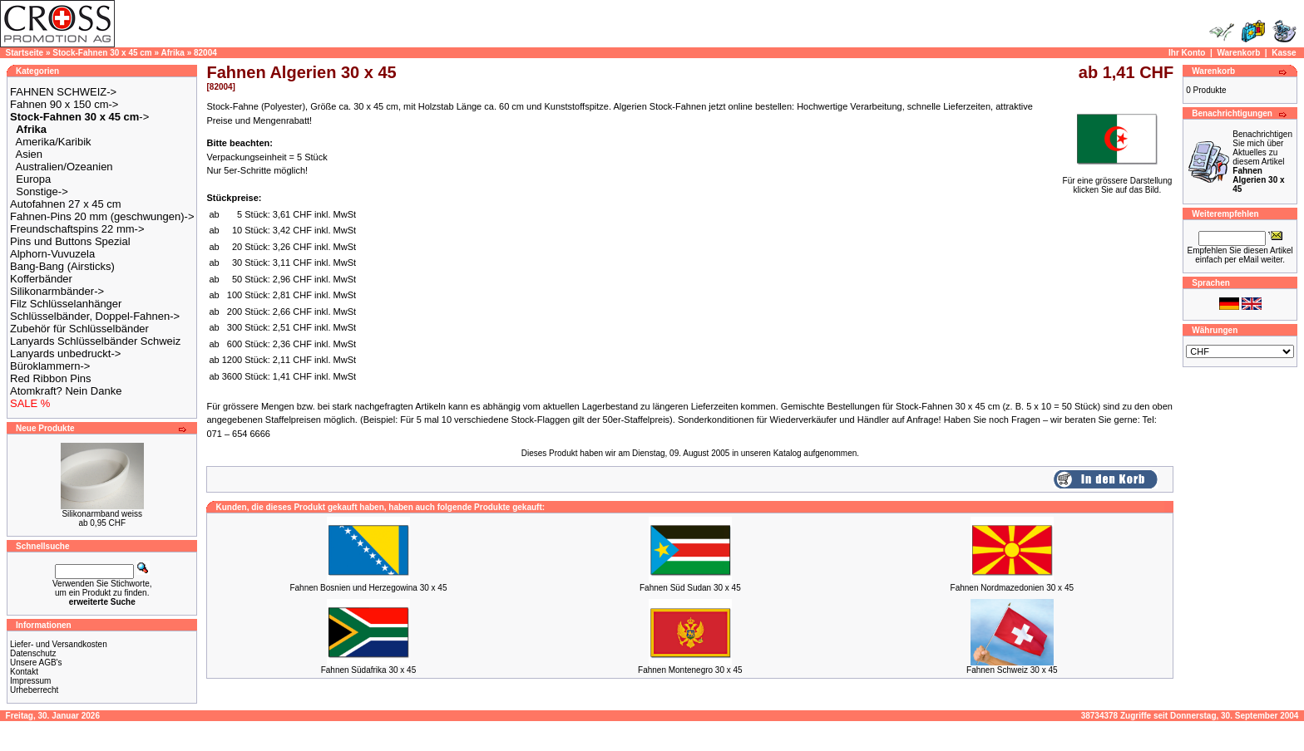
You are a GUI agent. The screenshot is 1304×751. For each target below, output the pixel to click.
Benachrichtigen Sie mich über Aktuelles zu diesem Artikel (1262, 162)
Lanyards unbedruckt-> (65, 353)
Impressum (30, 680)
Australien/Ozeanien (64, 166)
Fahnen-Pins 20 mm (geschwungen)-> (102, 216)
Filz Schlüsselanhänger (65, 303)
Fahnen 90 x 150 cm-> (64, 104)
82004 (205, 52)
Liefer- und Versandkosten (58, 644)
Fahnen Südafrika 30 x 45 (369, 670)
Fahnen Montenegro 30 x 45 (690, 670)
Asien (29, 154)
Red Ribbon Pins (50, 378)
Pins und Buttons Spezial (70, 241)
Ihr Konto (1186, 52)
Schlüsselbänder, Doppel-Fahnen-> (95, 316)
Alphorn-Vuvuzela (52, 254)
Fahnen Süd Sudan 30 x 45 (690, 587)
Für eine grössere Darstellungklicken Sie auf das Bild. (1118, 181)
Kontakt (24, 671)
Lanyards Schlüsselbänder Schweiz (95, 341)
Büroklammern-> (50, 366)
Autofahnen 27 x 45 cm (65, 204)
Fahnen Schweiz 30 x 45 (1012, 670)
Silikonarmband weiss (102, 513)
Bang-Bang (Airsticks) (62, 266)
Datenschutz (33, 653)
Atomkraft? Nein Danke (65, 391)
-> (79, 116)
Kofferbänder (41, 278)
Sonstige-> (42, 191)
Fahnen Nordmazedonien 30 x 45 (1012, 587)
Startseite (25, 52)
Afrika (173, 52)
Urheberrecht (34, 690)
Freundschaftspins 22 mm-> (77, 229)
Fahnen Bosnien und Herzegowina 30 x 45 (368, 587)
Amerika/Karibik (53, 141)
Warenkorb (1238, 52)
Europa (33, 179)
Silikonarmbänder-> (57, 291)
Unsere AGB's (36, 662)
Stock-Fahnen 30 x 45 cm (102, 52)
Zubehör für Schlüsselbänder (79, 328)
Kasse (1284, 52)
